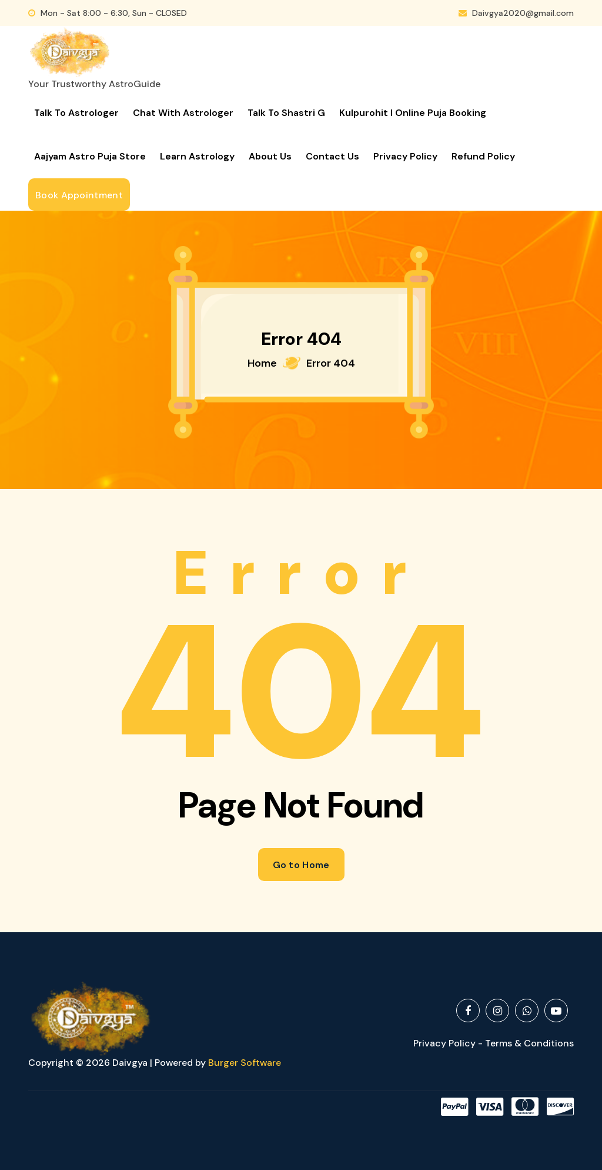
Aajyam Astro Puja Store (90, 156)
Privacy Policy (405, 156)
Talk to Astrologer (76, 113)
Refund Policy (483, 156)
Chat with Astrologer (183, 113)
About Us (270, 156)
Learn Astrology (197, 156)
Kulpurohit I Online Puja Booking (412, 113)
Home (262, 363)
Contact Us (332, 156)
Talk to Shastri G (286, 113)
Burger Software (244, 1062)
